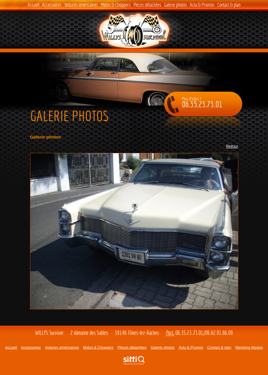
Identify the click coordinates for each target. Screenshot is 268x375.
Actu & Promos (202, 5)
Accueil (33, 5)
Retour (232, 146)
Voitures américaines (81, 5)
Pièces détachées (147, 5)
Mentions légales (249, 347)
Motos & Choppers (116, 5)
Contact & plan (229, 5)
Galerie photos (175, 5)
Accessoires (52, 5)
